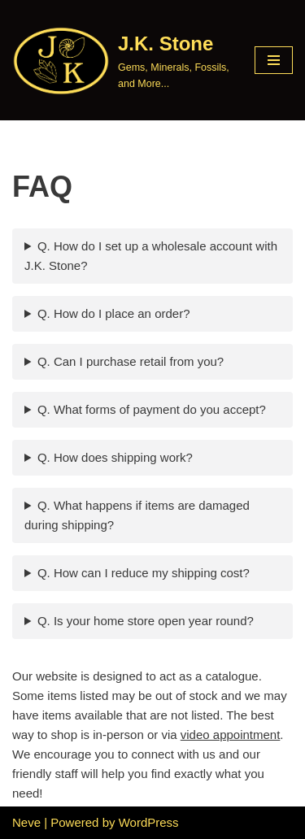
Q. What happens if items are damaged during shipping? (137, 515)
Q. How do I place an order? (113, 313)
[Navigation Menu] (274, 60)
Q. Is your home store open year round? (145, 621)
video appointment (231, 734)
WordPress (149, 822)
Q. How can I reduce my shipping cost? (143, 573)
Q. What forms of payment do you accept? (151, 409)
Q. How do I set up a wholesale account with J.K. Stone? (150, 255)
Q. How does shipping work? (115, 457)
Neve (26, 822)
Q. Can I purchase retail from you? (130, 361)
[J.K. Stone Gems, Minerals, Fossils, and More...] (121, 60)
